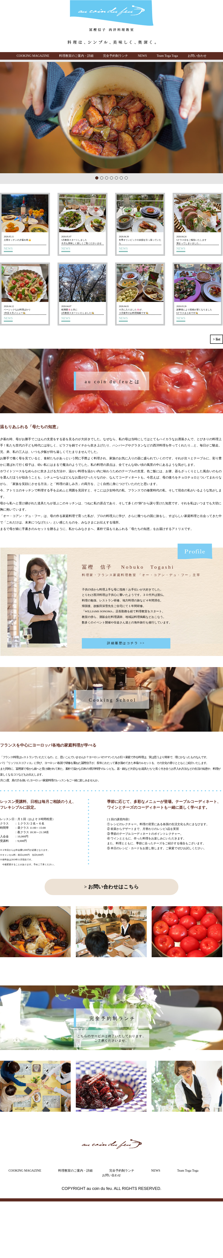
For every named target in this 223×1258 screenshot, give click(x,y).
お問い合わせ (197, 55)
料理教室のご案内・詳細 (76, 55)
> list (216, 339)
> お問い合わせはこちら (111, 887)
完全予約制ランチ (115, 55)
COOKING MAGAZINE (33, 55)
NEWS (142, 55)
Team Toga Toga (167, 55)
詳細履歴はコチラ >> (126, 643)
